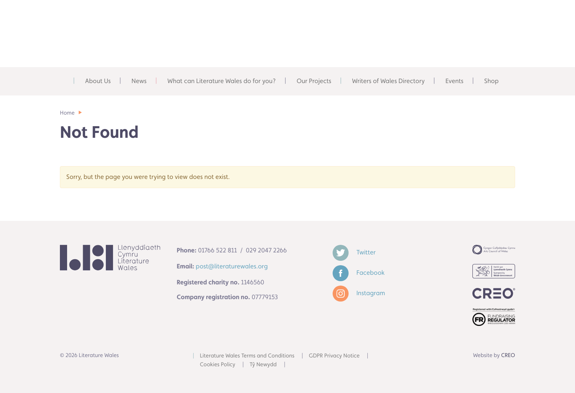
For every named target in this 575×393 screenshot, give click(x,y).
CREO (508, 355)
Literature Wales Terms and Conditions (247, 356)
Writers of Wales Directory (388, 81)
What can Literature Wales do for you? (221, 81)
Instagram (359, 293)
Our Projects (314, 81)
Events (454, 81)
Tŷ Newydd (263, 364)
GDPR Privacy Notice (334, 356)
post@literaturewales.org (232, 266)
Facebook (359, 272)
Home (64, 81)
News (139, 81)
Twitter (354, 252)
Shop (491, 81)
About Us (98, 81)
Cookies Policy (218, 364)
